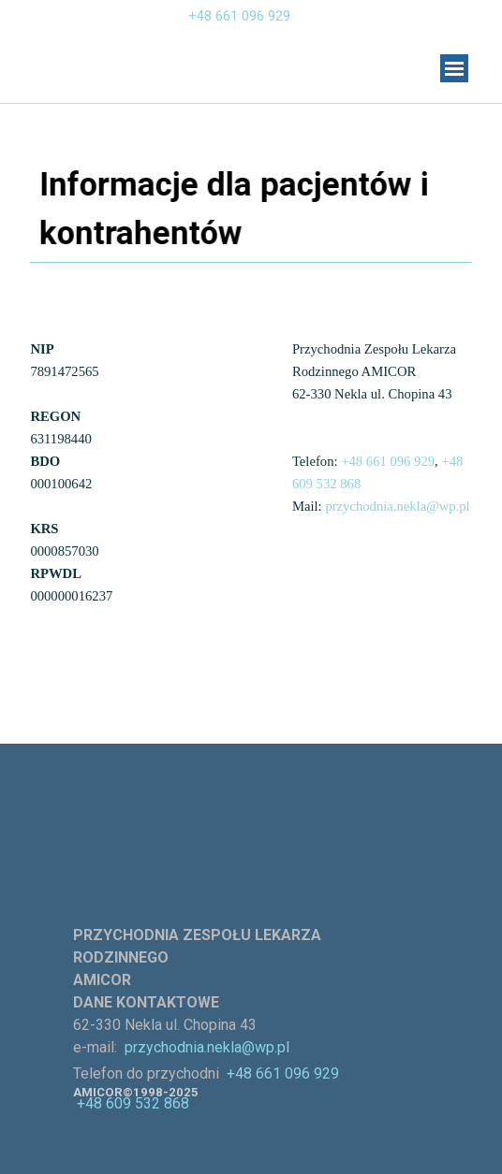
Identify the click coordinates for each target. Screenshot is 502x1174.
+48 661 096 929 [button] (239, 15)
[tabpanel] (180, 27)
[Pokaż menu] (454, 68)
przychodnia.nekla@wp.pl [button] (397, 506)
